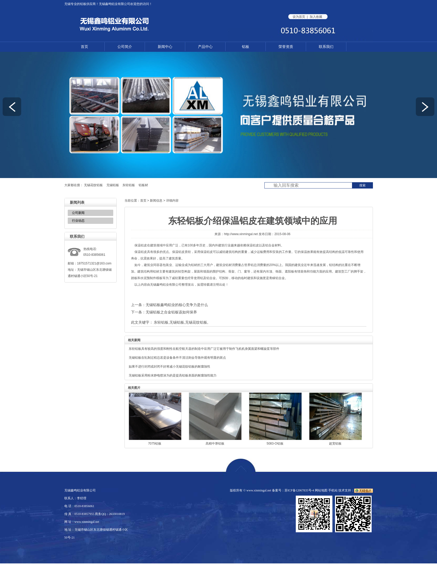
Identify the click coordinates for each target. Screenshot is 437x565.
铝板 (83, 4)
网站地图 (321, 490)
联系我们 (326, 47)
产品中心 (205, 47)
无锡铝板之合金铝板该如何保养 (171, 312)
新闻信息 (156, 200)
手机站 (333, 490)
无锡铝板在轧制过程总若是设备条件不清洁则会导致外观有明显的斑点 (177, 357)
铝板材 (143, 185)
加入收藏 (316, 17)
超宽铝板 (335, 443)
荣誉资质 (286, 47)
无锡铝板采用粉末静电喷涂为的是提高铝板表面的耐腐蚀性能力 (173, 375)
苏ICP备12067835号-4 (299, 490)
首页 (84, 47)
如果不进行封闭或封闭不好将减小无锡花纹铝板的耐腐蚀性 (169, 366)
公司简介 (124, 47)
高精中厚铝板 (215, 443)
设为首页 (299, 17)
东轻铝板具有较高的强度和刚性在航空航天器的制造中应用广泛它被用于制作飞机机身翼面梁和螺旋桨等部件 (204, 349)
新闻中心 (165, 47)
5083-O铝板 (274, 443)
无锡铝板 (112, 185)
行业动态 (78, 221)
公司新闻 (78, 213)
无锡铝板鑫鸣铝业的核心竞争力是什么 (177, 305)
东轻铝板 (128, 185)
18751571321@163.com (94, 263)
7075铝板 (154, 443)
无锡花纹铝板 (93, 185)
